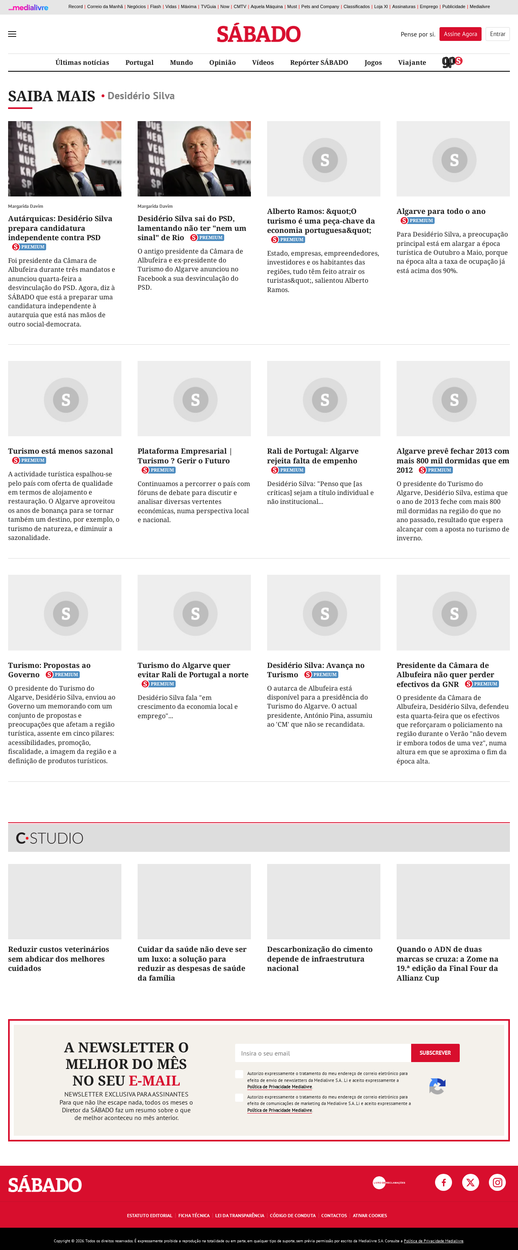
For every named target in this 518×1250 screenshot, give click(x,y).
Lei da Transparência (239, 1215)
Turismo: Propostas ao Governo (49, 669)
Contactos (334, 1215)
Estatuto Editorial (149, 1215)
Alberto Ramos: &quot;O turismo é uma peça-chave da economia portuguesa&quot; (321, 220)
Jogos (373, 62)
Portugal (139, 62)
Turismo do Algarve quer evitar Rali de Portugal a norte (193, 669)
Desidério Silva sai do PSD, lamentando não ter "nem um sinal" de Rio (192, 227)
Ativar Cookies (370, 1215)
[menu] (12, 34)
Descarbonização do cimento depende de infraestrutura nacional (320, 958)
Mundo (181, 62)
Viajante (412, 62)
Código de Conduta (293, 1215)
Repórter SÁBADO (319, 62)
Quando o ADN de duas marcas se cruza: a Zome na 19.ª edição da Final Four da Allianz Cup (448, 963)
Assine (460, 34)
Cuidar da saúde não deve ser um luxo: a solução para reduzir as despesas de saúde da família (192, 963)
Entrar (497, 34)
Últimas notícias (82, 62)
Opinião (222, 62)
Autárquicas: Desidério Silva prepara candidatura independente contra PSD (60, 227)
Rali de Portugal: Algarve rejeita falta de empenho (313, 455)
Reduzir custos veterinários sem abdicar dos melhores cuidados (58, 958)
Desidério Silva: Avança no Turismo (316, 669)
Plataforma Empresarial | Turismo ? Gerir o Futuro (185, 455)
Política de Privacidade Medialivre (279, 1087)
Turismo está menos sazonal (60, 451)
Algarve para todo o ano (441, 211)
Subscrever (435, 1052)
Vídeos (263, 62)
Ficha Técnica (194, 1215)
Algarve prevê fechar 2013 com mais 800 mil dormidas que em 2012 (453, 460)
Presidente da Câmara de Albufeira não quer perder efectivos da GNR (445, 674)
